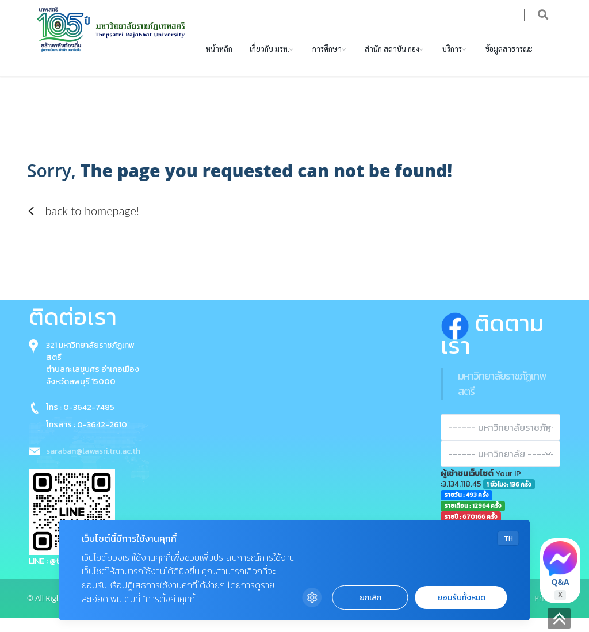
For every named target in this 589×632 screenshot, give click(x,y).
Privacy (546, 611)
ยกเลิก (370, 598)
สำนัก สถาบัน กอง (392, 62)
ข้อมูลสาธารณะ (509, 62)
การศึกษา (327, 62)
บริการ (452, 62)
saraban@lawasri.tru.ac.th (93, 464)
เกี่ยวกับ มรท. (269, 62)
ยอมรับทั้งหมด (461, 598)
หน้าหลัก (219, 62)
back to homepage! (83, 224)
